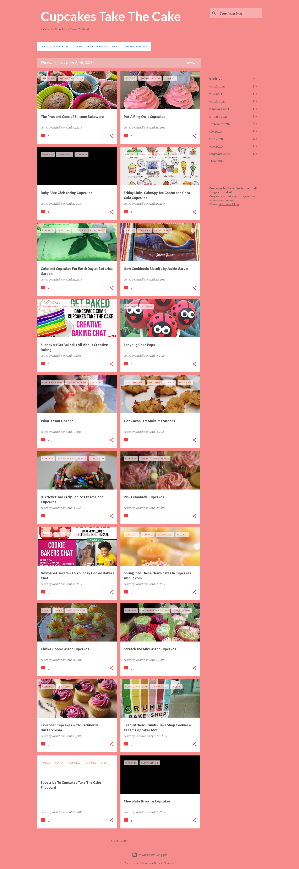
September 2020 (220, 124)
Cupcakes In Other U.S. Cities (96, 46)
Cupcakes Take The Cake (111, 16)
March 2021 (217, 102)
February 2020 (219, 154)
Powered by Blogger (149, 855)
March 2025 (217, 87)
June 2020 (216, 139)
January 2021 (218, 117)
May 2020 (216, 146)
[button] (111, 136)
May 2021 (215, 94)
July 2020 (215, 132)
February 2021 (219, 109)
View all (191, 63)
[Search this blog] (240, 13)
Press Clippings (135, 46)
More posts (118, 840)
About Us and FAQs (54, 46)
